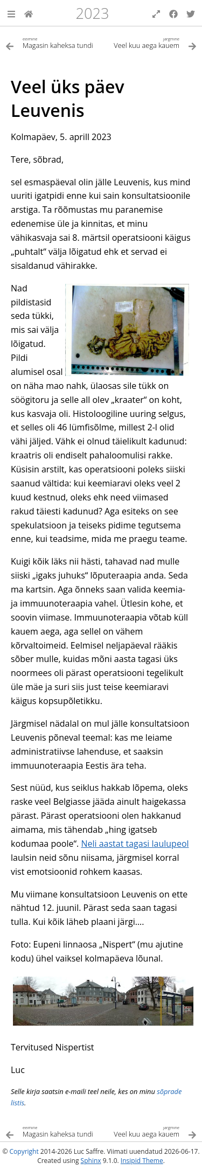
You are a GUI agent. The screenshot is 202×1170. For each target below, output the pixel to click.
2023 (92, 13)
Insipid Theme (142, 1160)
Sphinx (91, 1160)
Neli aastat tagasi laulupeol (135, 843)
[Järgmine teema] (149, 42)
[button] (11, 13)
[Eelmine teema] (53, 42)
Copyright (24, 1151)
